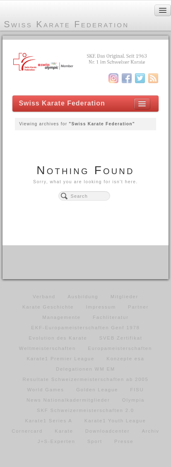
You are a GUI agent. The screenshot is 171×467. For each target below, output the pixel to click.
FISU (137, 389)
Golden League (97, 389)
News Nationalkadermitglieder (68, 400)
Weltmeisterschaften (47, 348)
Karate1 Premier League (60, 358)
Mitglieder (124, 296)
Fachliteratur (111, 317)
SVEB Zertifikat (120, 337)
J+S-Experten (56, 441)
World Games (45, 389)
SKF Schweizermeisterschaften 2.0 (85, 410)
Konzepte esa (125, 358)
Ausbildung (82, 296)
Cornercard (27, 431)
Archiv (150, 431)
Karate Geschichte (48, 306)
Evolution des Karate (58, 337)
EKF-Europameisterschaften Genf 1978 (85, 327)
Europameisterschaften (120, 348)
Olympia (133, 400)
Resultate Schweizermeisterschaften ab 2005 (85, 379)
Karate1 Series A (48, 420)
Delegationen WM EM (85, 368)
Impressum (101, 306)
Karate (64, 431)
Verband (44, 296)
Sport (94, 441)
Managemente (61, 317)
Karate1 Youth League (115, 420)
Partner (138, 306)
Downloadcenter (107, 431)
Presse (123, 441)
